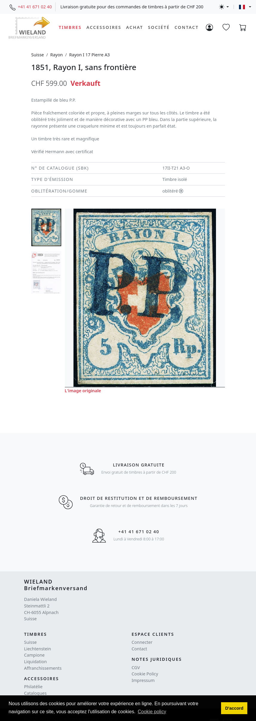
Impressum (143, 680)
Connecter (142, 642)
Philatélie (33, 686)
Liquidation (35, 661)
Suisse (37, 55)
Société (159, 27)
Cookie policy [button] (152, 711)
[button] (234, 708)
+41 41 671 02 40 (35, 7)
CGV (136, 667)
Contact (186, 27)
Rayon (56, 55)
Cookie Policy (145, 674)
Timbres (70, 27)
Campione (34, 655)
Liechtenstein (37, 649)
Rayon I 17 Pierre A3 (89, 55)
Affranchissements (43, 668)
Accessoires (103, 27)
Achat (134, 27)
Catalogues (35, 693)
